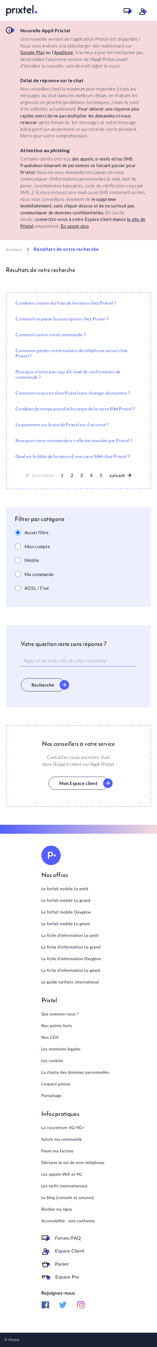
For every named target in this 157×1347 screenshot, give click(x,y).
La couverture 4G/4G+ (63, 1127)
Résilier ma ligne (56, 1209)
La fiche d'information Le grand (71, 946)
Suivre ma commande (61, 1139)
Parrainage (51, 1095)
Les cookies (52, 1060)
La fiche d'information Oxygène (71, 958)
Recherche (43, 684)
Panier (62, 1264)
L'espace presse (56, 1083)
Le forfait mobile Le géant (65, 923)
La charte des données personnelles (75, 1072)
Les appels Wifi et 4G (61, 1174)
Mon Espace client (78, 783)
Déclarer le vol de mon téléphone (73, 1162)
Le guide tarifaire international (70, 981)
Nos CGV (50, 1037)
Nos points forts (56, 1025)
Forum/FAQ (68, 1238)
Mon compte (37, 546)
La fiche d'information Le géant (70, 970)
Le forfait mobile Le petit (64, 888)
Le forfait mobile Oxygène (66, 911)
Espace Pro (67, 1276)
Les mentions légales (61, 1048)
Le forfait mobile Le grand (65, 900)
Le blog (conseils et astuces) (67, 1197)
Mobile (31, 560)
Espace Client (69, 1250)
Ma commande (39, 574)
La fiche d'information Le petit (70, 935)
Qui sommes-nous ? (60, 1013)
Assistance (14, 249)
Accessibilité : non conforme (68, 1220)
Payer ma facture (57, 1150)
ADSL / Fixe (36, 588)
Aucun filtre (36, 532)
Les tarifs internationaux (64, 1185)
